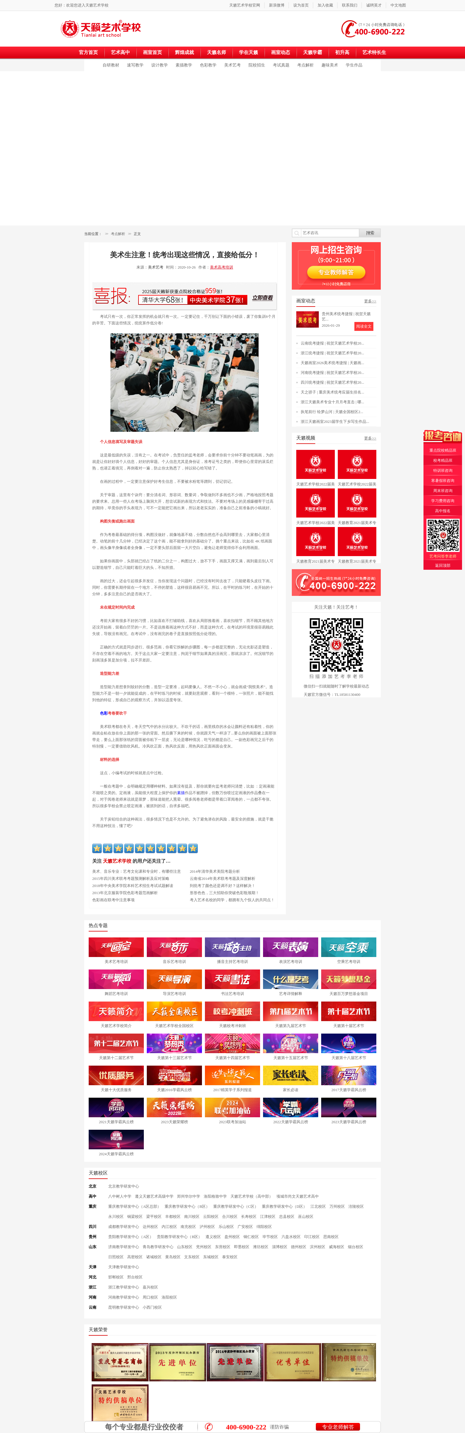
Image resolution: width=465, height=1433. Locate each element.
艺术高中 (120, 52)
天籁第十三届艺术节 (174, 1058)
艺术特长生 (374, 52)
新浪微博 (276, 5)
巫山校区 (305, 1216)
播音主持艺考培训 (232, 961)
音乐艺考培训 (174, 961)
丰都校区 (173, 1216)
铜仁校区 (251, 1236)
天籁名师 (216, 52)
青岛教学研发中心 (158, 1247)
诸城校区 (154, 1257)
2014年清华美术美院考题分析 (215, 871)
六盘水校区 (291, 1236)
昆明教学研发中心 (123, 1307)
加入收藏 (325, 5)
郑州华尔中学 (188, 1196)
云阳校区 (211, 1216)
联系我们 (349, 5)
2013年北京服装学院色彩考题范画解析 (125, 893)
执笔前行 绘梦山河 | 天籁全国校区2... (332, 412)
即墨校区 (241, 1247)
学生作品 (354, 65)
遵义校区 (213, 1236)
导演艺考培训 (174, 993)
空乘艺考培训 (348, 961)
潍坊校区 (260, 1247)
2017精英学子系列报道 (232, 1090)
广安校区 (245, 1226)
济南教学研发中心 (123, 1247)
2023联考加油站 (232, 1122)
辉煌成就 (184, 52)
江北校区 (318, 1206)
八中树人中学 (119, 1196)
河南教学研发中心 (123, 1297)
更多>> (370, 301)
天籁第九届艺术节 (290, 1025)
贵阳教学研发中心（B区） (179, 1236)
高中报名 (442, 511)
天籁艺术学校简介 (116, 1025)
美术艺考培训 (116, 961)
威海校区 (336, 1247)
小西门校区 (152, 1307)
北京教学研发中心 (123, 1186)
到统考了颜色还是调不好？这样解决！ (222, 885)
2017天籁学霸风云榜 (349, 1090)
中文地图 (398, 5)
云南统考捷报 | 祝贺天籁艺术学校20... (332, 343)
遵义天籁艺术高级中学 (154, 1196)
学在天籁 (248, 52)
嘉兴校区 (150, 1287)
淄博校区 (279, 1247)
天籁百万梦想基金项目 (348, 993)
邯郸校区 (116, 1277)
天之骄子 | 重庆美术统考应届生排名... (332, 392)
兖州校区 (203, 1247)
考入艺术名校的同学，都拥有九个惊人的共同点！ (232, 900)
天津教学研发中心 (123, 1267)
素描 (181, 793)
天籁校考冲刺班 (232, 1025)
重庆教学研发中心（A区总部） (134, 1206)
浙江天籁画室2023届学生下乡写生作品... (335, 421)
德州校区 (298, 1247)
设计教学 (159, 65)
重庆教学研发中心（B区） (187, 1206)
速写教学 (135, 65)
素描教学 (184, 65)
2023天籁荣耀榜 (174, 1122)
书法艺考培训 (232, 993)
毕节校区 (270, 1236)
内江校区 (169, 1226)
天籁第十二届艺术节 (116, 1058)
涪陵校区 (356, 1206)
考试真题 (281, 65)
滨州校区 (317, 1247)
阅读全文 (364, 326)
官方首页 (88, 52)
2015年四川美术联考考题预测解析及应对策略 (130, 878)
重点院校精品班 (442, 450)
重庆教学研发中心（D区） (284, 1206)
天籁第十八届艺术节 (349, 1058)
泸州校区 (207, 1226)
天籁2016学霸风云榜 (174, 1090)
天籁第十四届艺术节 (232, 1058)
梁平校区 (154, 1216)
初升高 (342, 52)
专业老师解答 (338, 1427)
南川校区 (192, 1216)
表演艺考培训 (290, 961)
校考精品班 (443, 460)
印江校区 (312, 1236)
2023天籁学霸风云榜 (349, 1122)
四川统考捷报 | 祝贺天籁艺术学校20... (332, 382)
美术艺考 (232, 65)
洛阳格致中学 (215, 1196)
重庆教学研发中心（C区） (235, 1206)
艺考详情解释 (290, 993)
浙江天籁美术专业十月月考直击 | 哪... (332, 402)
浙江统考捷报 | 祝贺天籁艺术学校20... (332, 353)
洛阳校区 (169, 1297)
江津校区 (268, 1216)
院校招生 (257, 65)
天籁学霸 (312, 52)
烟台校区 (355, 1247)
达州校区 (150, 1226)
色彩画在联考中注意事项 (113, 900)
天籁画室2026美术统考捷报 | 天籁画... (332, 363)
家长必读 (290, 1090)
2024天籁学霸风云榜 (116, 1154)
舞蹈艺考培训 (116, 993)
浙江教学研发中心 (123, 1287)
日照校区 (116, 1257)
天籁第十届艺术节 (348, 1025)
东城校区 (211, 1257)
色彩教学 (208, 65)
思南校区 (331, 1236)
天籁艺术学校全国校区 (174, 1025)
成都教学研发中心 (123, 1226)
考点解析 (305, 65)
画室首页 (152, 52)
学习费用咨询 (442, 501)
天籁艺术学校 (97, 5)
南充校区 (188, 1226)
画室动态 (280, 52)
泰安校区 (230, 1257)
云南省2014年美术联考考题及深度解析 (222, 878)
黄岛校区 (173, 1257)
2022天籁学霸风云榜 (290, 1122)
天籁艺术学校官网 (244, 5)
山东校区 (184, 1247)
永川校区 (116, 1216)
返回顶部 (442, 565)
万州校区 (337, 1206)
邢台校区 (135, 1277)
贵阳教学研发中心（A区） (130, 1236)
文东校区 (192, 1257)
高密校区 (135, 1257)
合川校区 (230, 1216)
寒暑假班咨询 (442, 480)
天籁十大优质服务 (116, 1090)
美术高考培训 (221, 267)
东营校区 (222, 1247)
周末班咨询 (443, 490)
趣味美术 (329, 65)
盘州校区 (232, 1236)
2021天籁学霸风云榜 (116, 1122)
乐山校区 (226, 1226)
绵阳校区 (264, 1226)
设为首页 (301, 5)
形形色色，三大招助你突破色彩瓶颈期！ (224, 893)
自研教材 (111, 65)
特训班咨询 (443, 470)
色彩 (104, 713)
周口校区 (150, 1297)
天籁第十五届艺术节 (290, 1058)
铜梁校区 (135, 1216)
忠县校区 (286, 1216)
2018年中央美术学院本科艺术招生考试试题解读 (132, 885)
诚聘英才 (374, 5)
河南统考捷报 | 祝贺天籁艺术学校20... (332, 372)
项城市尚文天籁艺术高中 (297, 1196)
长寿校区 (249, 1216)
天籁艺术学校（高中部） (251, 1196)
